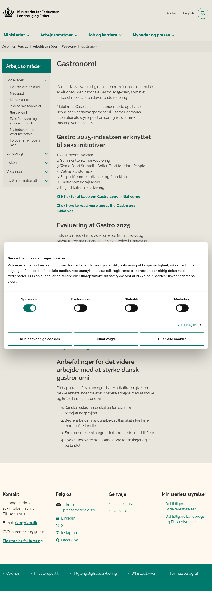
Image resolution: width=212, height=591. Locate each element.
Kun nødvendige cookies (40, 339)
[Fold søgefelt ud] (203, 13)
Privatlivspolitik (46, 573)
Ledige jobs (122, 504)
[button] (45, 80)
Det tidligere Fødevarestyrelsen (180, 506)
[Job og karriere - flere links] (119, 33)
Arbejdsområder (56, 35)
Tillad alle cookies (172, 339)
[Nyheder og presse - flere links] (172, 33)
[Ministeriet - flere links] (27, 33)
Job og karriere (102, 35)
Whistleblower (143, 573)
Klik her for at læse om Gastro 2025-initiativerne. (99, 197)
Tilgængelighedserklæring (95, 573)
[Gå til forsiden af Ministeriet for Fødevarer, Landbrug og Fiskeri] (29, 13)
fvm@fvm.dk (26, 523)
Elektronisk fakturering (23, 541)
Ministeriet (14, 35)
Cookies (13, 573)
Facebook (69, 540)
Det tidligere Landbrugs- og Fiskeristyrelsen (185, 519)
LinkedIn (68, 518)
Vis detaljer (186, 325)
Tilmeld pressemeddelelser (75, 507)
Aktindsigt (120, 511)
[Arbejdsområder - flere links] (75, 33)
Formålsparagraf (184, 573)
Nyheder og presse (151, 35)
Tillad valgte (106, 339)
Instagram (69, 533)
